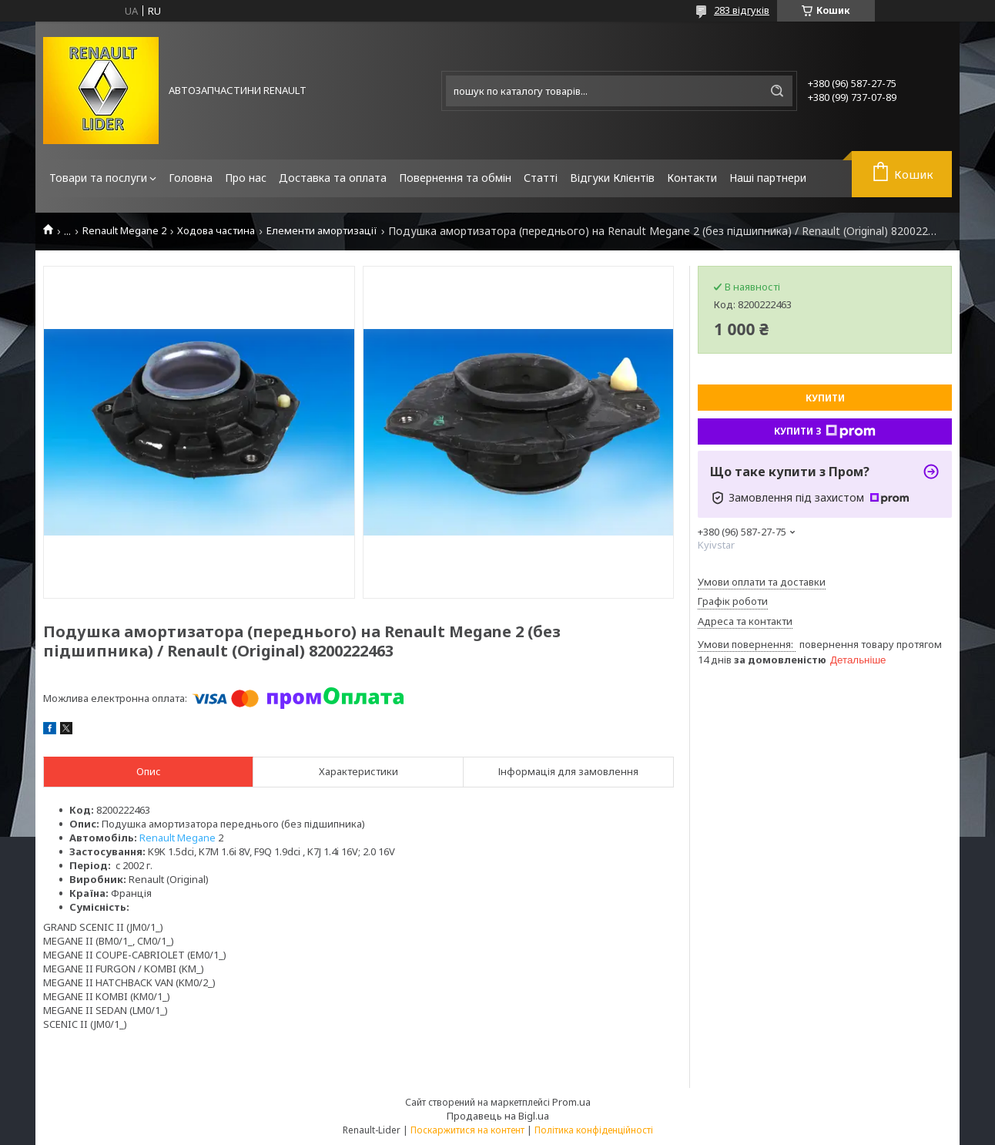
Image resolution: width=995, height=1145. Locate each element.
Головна (191, 177)
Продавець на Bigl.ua (498, 1116)
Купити (825, 398)
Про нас (245, 177)
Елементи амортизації (321, 230)
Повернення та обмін (455, 177)
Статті (541, 177)
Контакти (692, 177)
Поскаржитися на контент (467, 1130)
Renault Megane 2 (124, 230)
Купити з (825, 431)
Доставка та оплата (333, 177)
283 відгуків (741, 10)
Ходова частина (216, 230)
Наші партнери (767, 177)
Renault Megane (177, 837)
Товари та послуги (98, 177)
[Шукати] (777, 91)
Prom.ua (571, 1102)
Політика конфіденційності (593, 1130)
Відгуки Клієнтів (612, 177)
